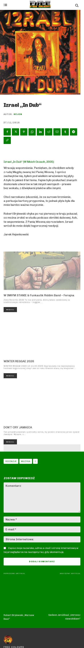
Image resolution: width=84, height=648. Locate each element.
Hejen (18, 114)
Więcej (10, 309)
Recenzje (11, 461)
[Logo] (40, 4)
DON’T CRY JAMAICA (18, 427)
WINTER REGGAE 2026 (19, 361)
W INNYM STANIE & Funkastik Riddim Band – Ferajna (39, 295)
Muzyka (25, 461)
